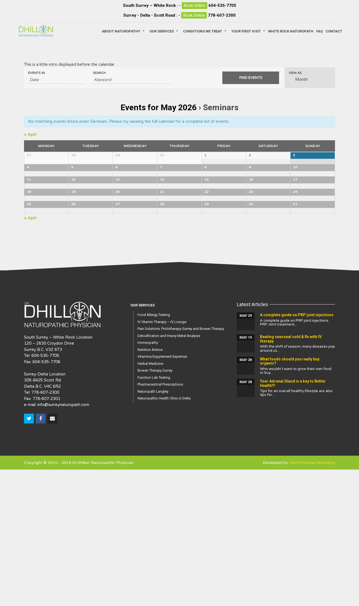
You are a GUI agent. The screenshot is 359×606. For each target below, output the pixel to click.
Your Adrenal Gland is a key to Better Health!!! (293, 519)
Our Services (161, 31)
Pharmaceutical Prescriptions (160, 521)
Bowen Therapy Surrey (154, 507)
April (30, 134)
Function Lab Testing (153, 514)
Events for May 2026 (159, 107)
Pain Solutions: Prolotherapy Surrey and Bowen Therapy (180, 465)
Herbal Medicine (150, 500)
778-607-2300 (222, 15)
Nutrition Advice (150, 486)
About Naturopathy (121, 31)
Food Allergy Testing (153, 451)
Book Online (194, 5)
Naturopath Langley (152, 528)
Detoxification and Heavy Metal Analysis (168, 472)
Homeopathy (147, 479)
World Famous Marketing (312, 599)
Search (99, 72)
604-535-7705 (222, 5)
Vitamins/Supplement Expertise (162, 493)
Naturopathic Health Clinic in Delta (164, 535)
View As (295, 72)
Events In (36, 72)
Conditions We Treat (202, 31)
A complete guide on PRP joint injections (297, 451)
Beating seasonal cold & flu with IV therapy (291, 475)
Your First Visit (246, 31)
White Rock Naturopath (290, 31)
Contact (333, 31)
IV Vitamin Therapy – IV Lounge (161, 458)
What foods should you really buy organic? (289, 497)
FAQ (319, 31)
